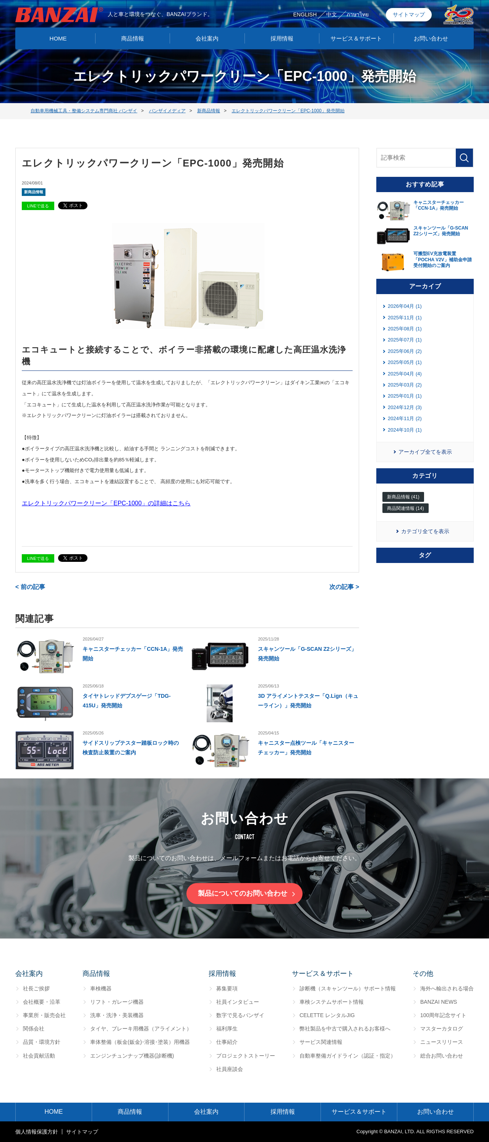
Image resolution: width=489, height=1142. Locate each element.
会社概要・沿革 (41, 1002)
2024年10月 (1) (405, 430)
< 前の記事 (30, 587)
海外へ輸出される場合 (447, 988)
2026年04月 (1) (405, 306)
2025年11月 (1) (405, 317)
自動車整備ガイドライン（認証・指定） (348, 1056)
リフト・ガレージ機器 (117, 1002)
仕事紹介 (227, 1042)
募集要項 (227, 988)
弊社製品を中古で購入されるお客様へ (345, 1029)
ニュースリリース (441, 1042)
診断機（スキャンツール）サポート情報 (348, 988)
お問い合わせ (431, 38)
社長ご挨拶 (36, 988)
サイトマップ (409, 14)
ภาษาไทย (358, 14)
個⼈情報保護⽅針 (36, 1132)
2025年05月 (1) (405, 362)
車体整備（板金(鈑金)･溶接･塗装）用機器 (140, 1042)
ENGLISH (305, 14)
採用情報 (282, 38)
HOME (58, 38)
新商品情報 (33, 192)
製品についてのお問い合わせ (242, 893)
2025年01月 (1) (405, 396)
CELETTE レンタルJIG (327, 1015)
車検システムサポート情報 (332, 1002)
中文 (331, 14)
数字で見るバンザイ (240, 1015)
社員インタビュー (237, 1002)
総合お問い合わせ (441, 1056)
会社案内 (207, 38)
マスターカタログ (441, 1029)
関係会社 (33, 1029)
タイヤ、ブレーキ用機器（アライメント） (141, 1029)
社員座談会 (229, 1069)
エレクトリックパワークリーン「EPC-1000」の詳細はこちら (106, 503)
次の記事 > (344, 587)
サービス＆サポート (356, 38)
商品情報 (132, 38)
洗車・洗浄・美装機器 (117, 1015)
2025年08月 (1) (405, 329)
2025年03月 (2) (405, 385)
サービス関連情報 (321, 1042)
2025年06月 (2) (405, 351)
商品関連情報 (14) (405, 508)
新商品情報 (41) (403, 497)
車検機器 (101, 988)
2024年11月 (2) (405, 418)
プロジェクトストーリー (245, 1056)
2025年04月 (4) (405, 374)
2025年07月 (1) (405, 340)
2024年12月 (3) (405, 407)
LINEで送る (38, 206)
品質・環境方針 (41, 1042)
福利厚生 (227, 1029)
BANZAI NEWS (438, 1002)
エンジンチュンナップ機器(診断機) (132, 1056)
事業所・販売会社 (44, 1015)
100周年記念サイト (443, 1015)
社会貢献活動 (39, 1056)
